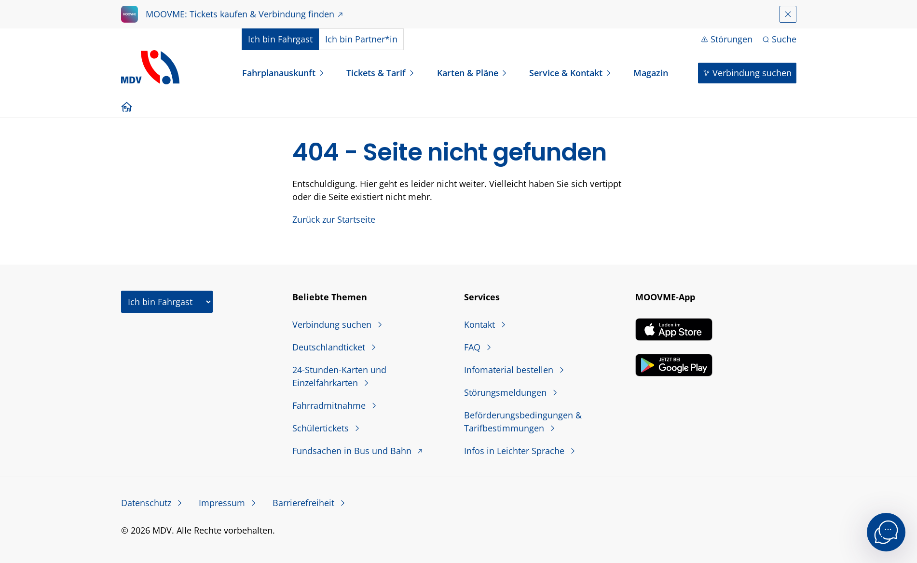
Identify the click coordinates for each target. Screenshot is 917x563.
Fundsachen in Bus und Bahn (353, 450)
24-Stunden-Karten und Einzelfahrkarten (339, 376)
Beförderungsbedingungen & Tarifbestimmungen (523, 421)
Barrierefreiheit (305, 503)
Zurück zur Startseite (333, 219)
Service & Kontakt (565, 73)
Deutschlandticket (330, 347)
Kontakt (480, 324)
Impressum (223, 503)
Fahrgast (280, 39)
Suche (784, 39)
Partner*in (361, 39)
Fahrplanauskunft (278, 73)
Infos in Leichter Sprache (515, 450)
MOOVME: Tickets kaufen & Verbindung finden (240, 14)
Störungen (732, 39)
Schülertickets (321, 428)
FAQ (473, 347)
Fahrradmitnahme (330, 405)
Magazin (650, 73)
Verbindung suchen (752, 73)
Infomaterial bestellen (510, 369)
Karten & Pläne (467, 73)
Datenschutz (147, 503)
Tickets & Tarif (376, 73)
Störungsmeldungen (506, 392)
